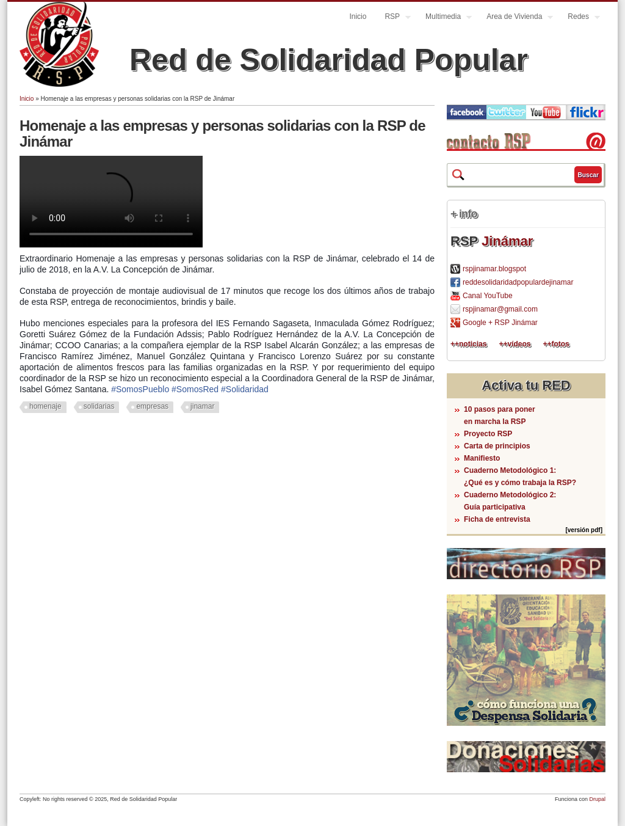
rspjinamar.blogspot (494, 269)
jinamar (202, 406)
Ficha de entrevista (497, 519)
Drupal (597, 799)
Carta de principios (497, 446)
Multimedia (444, 18)
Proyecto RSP (488, 433)
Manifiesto (482, 458)
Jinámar (507, 241)
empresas (152, 406)
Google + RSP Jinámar (500, 322)
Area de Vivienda (515, 18)
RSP (393, 18)
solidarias (99, 406)
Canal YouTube (488, 295)
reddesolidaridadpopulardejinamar (518, 282)
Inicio (357, 16)
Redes (579, 18)
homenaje (45, 406)
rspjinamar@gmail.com (500, 309)
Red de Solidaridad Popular (328, 60)
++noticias (468, 344)
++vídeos (514, 344)
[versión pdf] (583, 530)
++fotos (556, 344)
